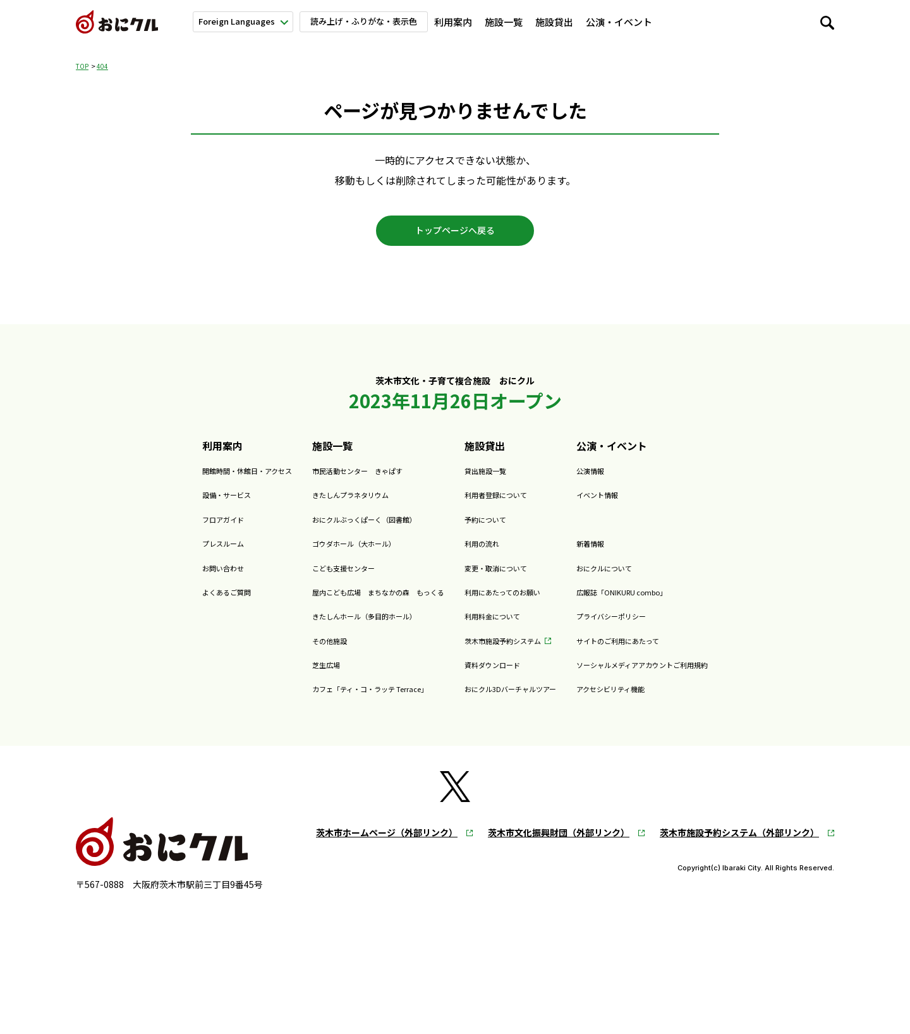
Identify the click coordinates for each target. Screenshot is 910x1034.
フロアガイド (131, 530)
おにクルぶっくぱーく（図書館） (328, 530)
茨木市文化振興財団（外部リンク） (558, 845)
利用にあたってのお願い (519, 603)
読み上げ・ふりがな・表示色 (371, 21)
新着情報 (691, 21)
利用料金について (504, 627)
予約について (494, 530)
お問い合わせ (131, 578)
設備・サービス (136, 505)
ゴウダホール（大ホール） (312, 554)
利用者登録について (509, 505)
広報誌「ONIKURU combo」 (684, 603)
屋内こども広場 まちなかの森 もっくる (348, 603)
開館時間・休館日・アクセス (166, 481)
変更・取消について (509, 578)
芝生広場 (272, 675)
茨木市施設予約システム (520, 651)
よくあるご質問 (136, 603)
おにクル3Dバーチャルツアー (531, 699)
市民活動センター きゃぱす (318, 481)
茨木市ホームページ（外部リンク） (387, 845)
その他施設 (277, 651)
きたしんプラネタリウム (307, 505)
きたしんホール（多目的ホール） (328, 627)
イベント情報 (648, 505)
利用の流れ (489, 554)
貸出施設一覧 (494, 481)
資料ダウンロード (504, 675)
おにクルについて (761, 21)
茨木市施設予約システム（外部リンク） (739, 845)
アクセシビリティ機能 (668, 699)
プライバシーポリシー (668, 627)
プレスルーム (131, 554)
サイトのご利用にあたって (678, 651)
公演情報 (638, 481)
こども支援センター (297, 578)
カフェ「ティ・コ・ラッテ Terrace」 (336, 699)
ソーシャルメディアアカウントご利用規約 (714, 675)
